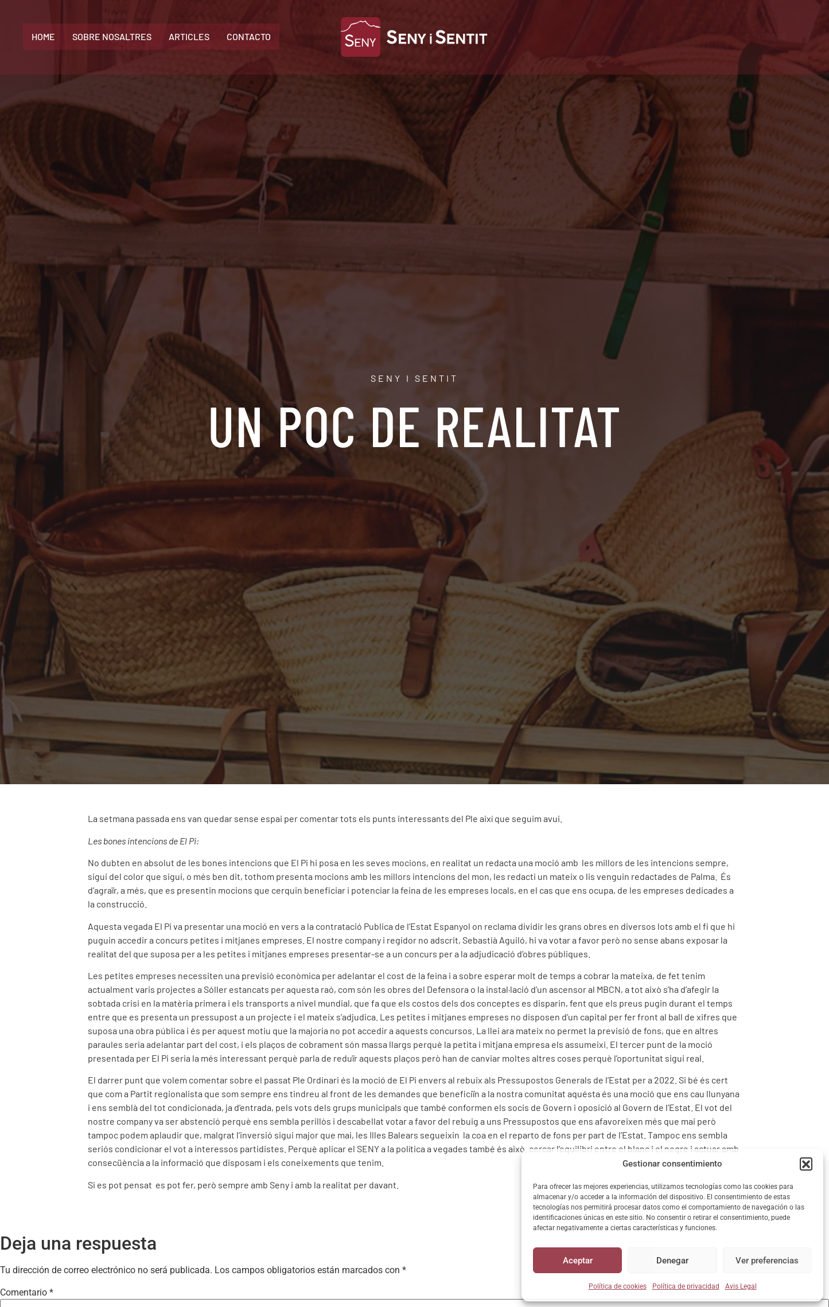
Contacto (249, 36)
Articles (189, 36)
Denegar (672, 1260)
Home (43, 36)
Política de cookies (618, 1286)
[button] (806, 1163)
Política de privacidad (685, 1286)
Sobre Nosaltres (111, 36)
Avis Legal (741, 1286)
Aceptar (578, 1260)
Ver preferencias (767, 1260)
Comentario (26, 1292)
